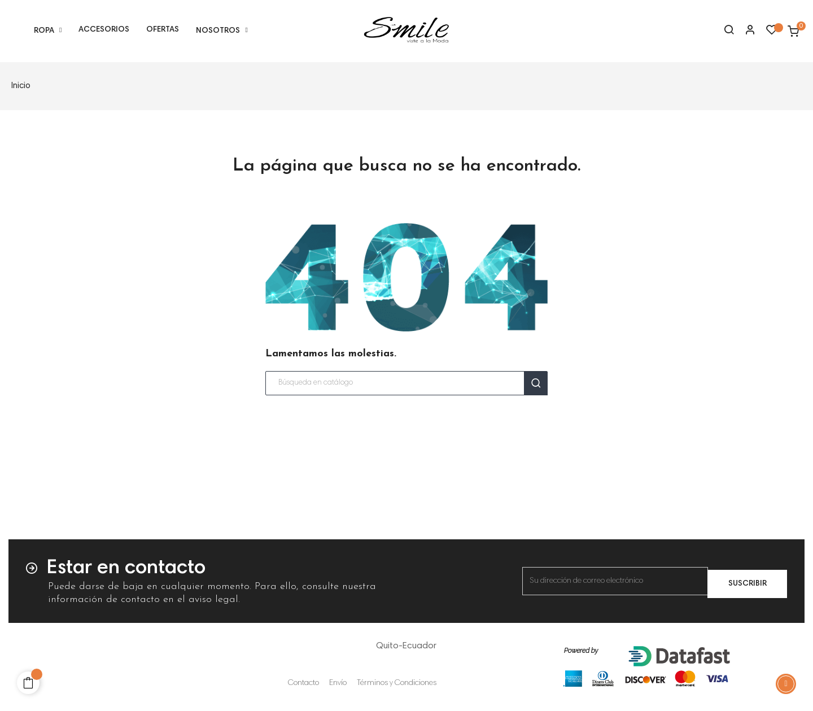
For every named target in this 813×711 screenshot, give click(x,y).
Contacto (303, 683)
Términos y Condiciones (396, 683)
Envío (338, 683)
